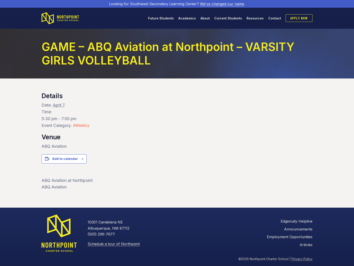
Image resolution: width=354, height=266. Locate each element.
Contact (274, 18)
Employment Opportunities (289, 237)
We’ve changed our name (222, 4)
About (205, 18)
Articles (306, 244)
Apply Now (299, 18)
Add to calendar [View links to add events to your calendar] (65, 159)
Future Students (161, 18)
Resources (255, 18)
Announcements (298, 229)
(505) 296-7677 (101, 234)
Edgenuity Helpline (296, 221)
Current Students (228, 18)
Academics (187, 18)
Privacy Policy (301, 259)
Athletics (81, 125)
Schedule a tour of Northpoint (114, 244)
